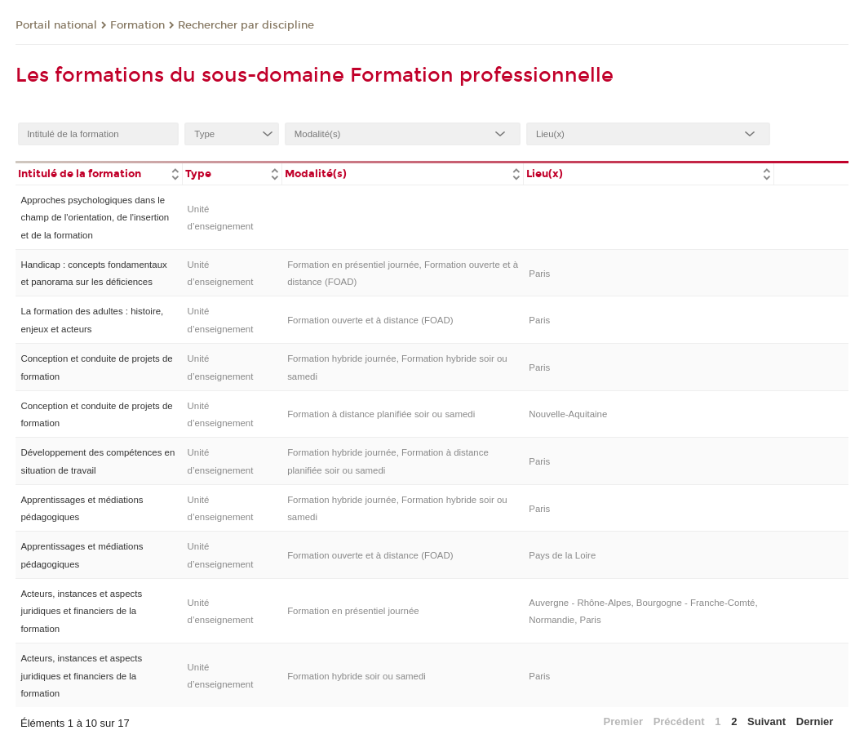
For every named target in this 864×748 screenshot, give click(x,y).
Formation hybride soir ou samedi (356, 676)
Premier (623, 721)
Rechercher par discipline (246, 25)
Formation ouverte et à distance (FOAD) (370, 320)
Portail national (56, 25)
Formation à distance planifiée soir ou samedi (381, 414)
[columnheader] (99, 173)
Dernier (815, 721)
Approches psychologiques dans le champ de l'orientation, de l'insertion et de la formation (94, 217)
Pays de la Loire (562, 555)
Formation (137, 25)
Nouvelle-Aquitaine (568, 414)
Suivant (766, 721)
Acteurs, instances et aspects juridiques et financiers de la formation (81, 611)
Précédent (679, 721)
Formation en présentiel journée (353, 611)
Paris (539, 273)
